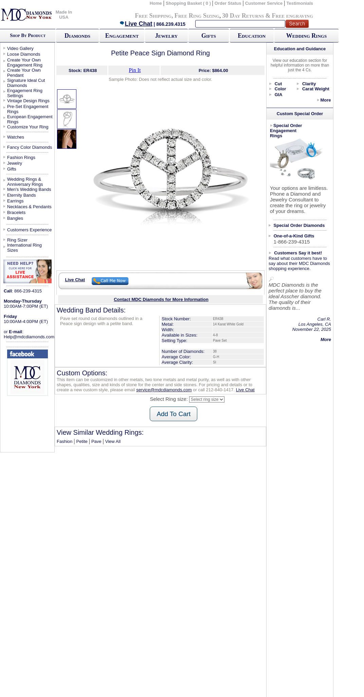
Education (252, 35)
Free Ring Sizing (197, 15)
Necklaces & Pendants (29, 206)
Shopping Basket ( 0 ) (189, 3)
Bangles (15, 218)
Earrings (15, 200)
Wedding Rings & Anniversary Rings (25, 182)
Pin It (135, 70)
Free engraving (292, 15)
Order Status (228, 3)
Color (280, 88)
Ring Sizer (17, 240)
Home (156, 3)
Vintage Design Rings (28, 100)
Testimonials (300, 3)
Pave (96, 441)
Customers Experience (29, 229)
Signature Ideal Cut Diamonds (26, 83)
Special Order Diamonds (299, 225)
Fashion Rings (21, 157)
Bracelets (16, 212)
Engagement (122, 35)
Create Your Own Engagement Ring (24, 62)
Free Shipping (153, 15)
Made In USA (64, 15)
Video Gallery (20, 48)
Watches (15, 137)
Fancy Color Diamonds (29, 147)
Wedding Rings (306, 35)
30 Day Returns (243, 15)
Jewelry (166, 35)
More (325, 100)
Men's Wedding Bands (29, 189)
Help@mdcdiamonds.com (29, 336)
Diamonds (77, 35)
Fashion (64, 441)
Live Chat (135, 23)
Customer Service (264, 3)
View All (113, 441)
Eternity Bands (21, 195)
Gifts (208, 35)
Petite (81, 441)
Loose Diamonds (23, 54)
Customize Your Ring (27, 126)
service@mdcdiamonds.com (164, 389)
